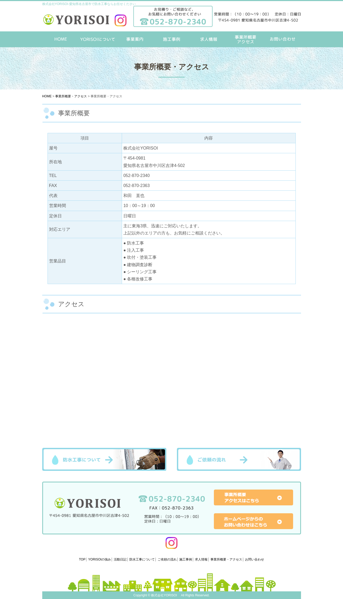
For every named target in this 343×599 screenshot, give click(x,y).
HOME (60, 39)
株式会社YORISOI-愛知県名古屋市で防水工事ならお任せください (89, 4)
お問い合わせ (282, 39)
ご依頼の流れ (239, 459)
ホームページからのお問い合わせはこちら (253, 521)
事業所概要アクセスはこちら (253, 497)
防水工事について (104, 459)
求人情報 (208, 39)
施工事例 (171, 39)
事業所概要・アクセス (245, 39)
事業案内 (134, 39)
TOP (82, 559)
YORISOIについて (97, 39)
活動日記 (120, 559)
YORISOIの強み (99, 559)
